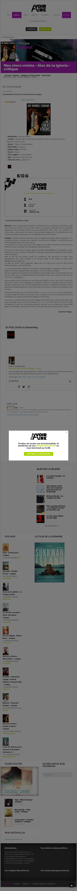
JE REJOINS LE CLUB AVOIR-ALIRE (38, 454)
